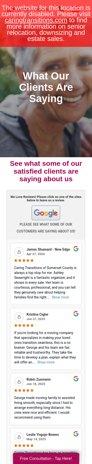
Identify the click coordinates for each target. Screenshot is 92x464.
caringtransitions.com (36, 20)
